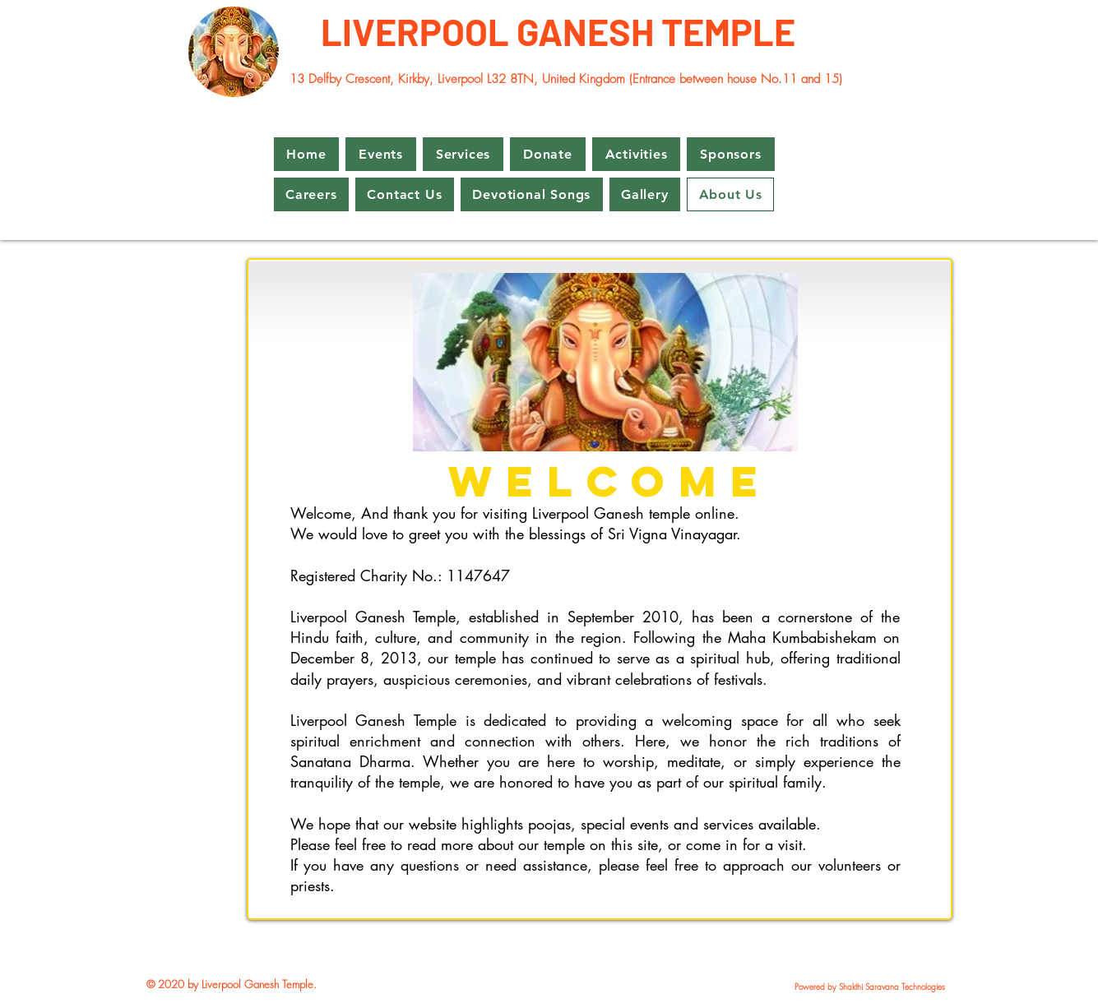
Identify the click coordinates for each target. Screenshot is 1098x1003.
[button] (380, 154)
